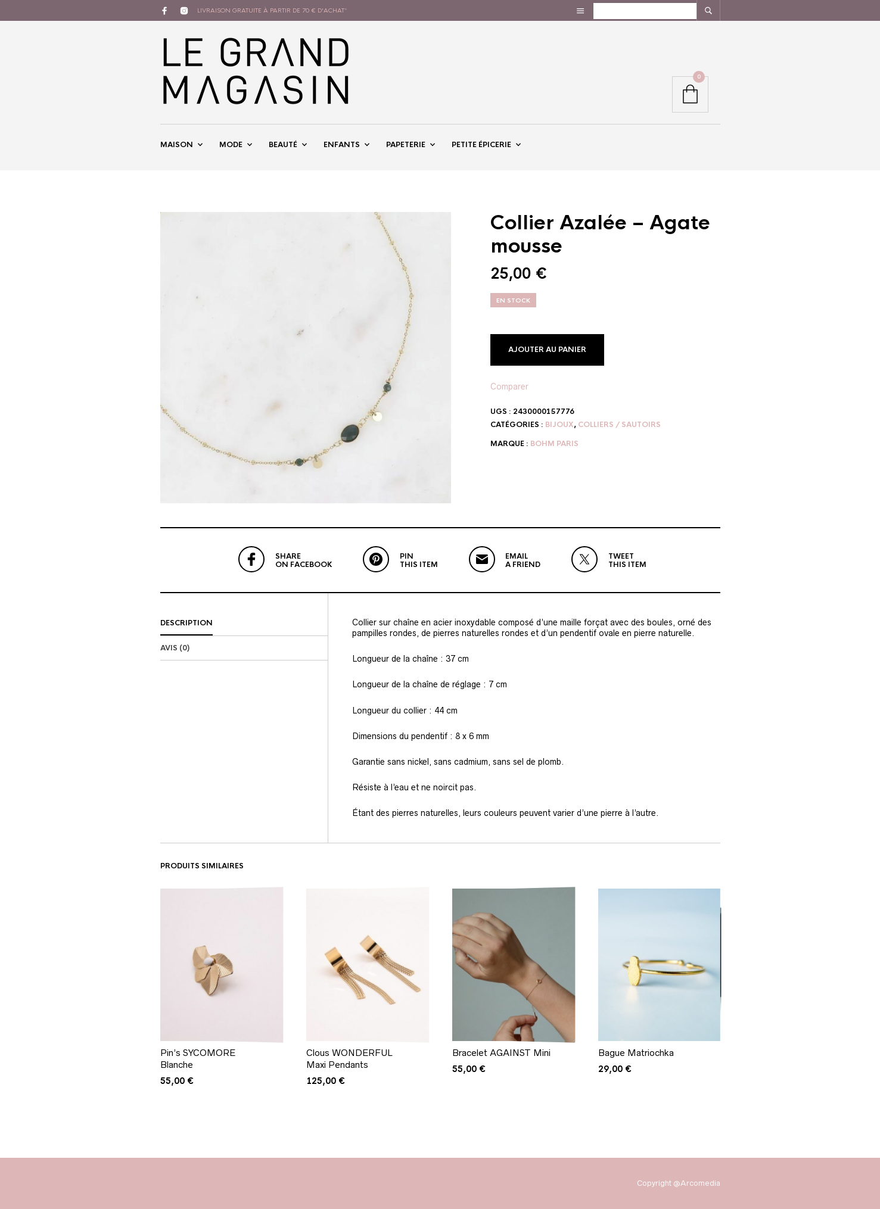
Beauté (283, 144)
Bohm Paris (554, 443)
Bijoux (559, 424)
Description (186, 623)
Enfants (342, 144)
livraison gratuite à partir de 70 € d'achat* (272, 10)
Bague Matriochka (636, 1053)
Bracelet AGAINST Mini (501, 1053)
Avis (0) (174, 648)
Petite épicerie (481, 144)
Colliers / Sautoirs (619, 424)
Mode (230, 144)
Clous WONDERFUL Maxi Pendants (349, 1059)
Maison (176, 144)
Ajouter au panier (547, 349)
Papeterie (405, 144)
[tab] (244, 623)
